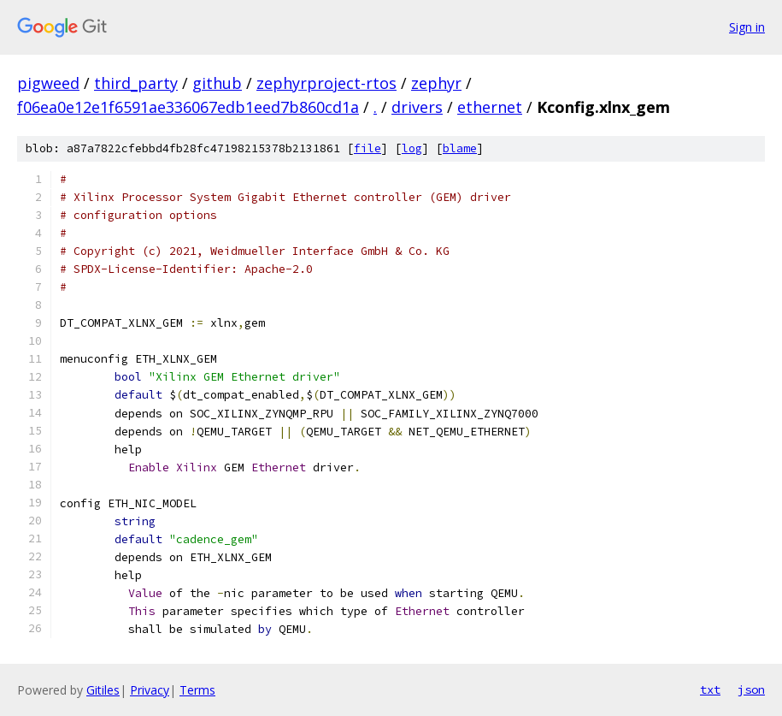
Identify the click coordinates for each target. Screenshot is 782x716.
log (412, 148)
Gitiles (103, 690)
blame (460, 148)
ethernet (489, 107)
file (367, 148)
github (217, 83)
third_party (136, 83)
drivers (417, 107)
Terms (197, 690)
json (751, 689)
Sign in (747, 27)
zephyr (436, 83)
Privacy (149, 690)
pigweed (48, 83)
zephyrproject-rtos (326, 83)
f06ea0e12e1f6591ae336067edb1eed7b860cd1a (188, 107)
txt (710, 689)
